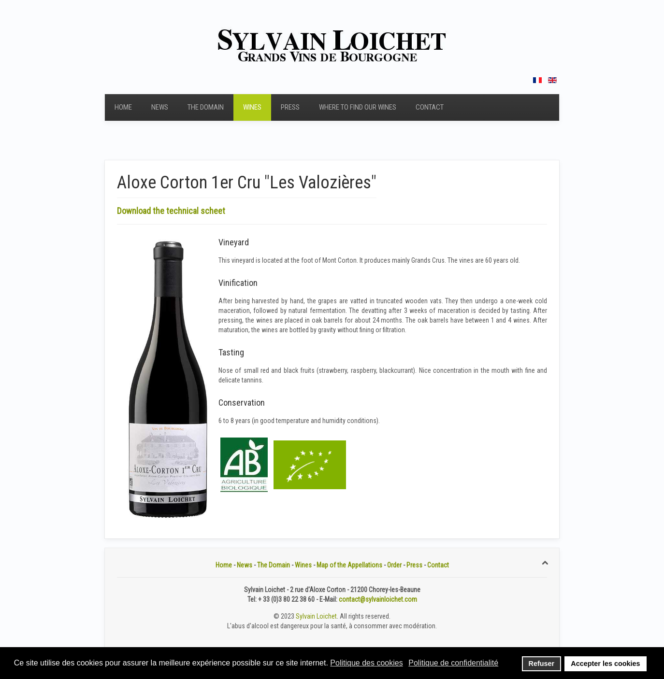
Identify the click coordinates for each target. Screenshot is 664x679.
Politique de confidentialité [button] (453, 663)
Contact (430, 107)
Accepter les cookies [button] (605, 663)
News (159, 107)
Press (290, 107)
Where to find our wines (357, 107)
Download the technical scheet (171, 211)
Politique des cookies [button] (366, 663)
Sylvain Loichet (316, 616)
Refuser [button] (542, 663)
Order (394, 565)
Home (123, 107)
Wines (252, 107)
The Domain (206, 107)
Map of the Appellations (349, 565)
